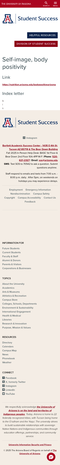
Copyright (9, 197)
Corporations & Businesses (16, 268)
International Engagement (16, 311)
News (5, 354)
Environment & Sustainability (17, 307)
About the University (13, 283)
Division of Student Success (36, 43)
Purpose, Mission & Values (16, 327)
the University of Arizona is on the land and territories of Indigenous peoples (29, 410)
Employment (16, 189)
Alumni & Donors (11, 260)
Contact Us (50, 197)
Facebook (11, 378)
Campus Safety (41, 193)
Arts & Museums (11, 291)
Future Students (10, 248)
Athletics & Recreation (14, 295)
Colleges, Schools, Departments (19, 303)
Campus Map (9, 350)
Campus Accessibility (29, 197)
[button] (51, 457)
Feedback (30, 201)
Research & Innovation (14, 323)
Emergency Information (38, 189)
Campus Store (9, 299)
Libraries (7, 319)
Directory (7, 342)
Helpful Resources (42, 35)
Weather (6, 362)
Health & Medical (11, 315)
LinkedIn (10, 389)
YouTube (10, 393)
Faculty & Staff (10, 256)
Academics (8, 287)
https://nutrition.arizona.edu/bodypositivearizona (29, 84)
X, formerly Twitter (15, 382)
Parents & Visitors (11, 264)
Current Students (11, 252)
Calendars (7, 346)
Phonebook (8, 358)
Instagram (31, 138)
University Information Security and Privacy (30, 444)
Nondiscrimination (20, 193)
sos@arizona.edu (48, 160)
